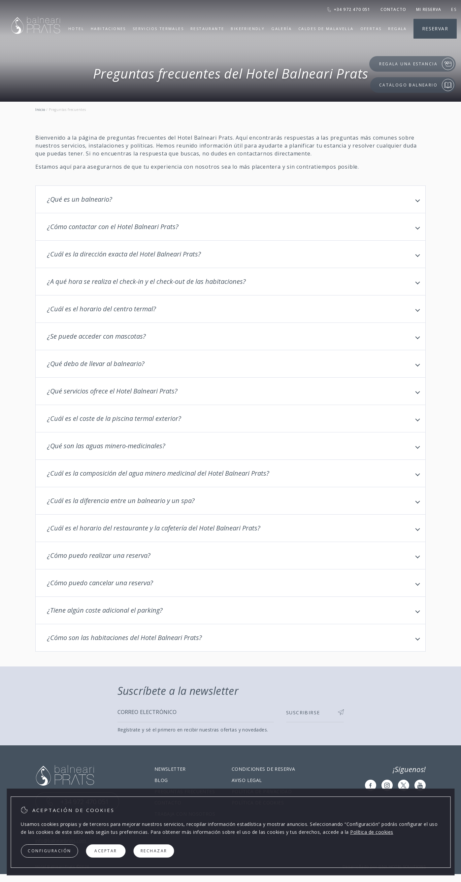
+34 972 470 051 (349, 9)
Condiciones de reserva (263, 769)
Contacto (393, 9)
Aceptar (105, 851)
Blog (161, 780)
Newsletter (170, 769)
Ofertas (371, 28)
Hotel (76, 28)
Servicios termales (158, 28)
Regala (397, 28)
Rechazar (154, 851)
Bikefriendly (248, 28)
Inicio (40, 109)
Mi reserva (428, 9)
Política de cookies (371, 832)
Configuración (49, 851)
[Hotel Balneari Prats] (35, 42)
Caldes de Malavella (326, 28)
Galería (281, 28)
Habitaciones (108, 28)
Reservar (435, 28)
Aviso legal (247, 780)
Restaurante (207, 28)
